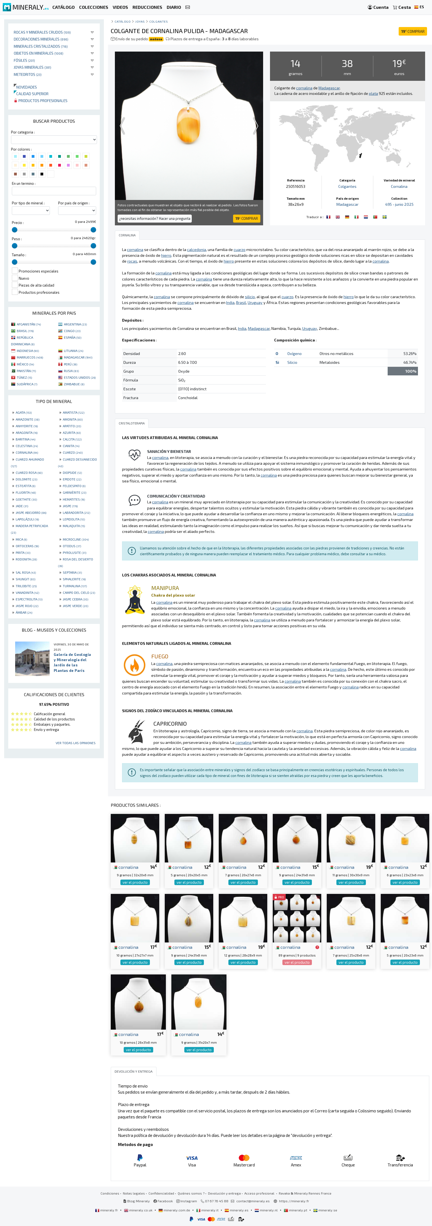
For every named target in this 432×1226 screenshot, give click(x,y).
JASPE (70, 506)
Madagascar (347, 204)
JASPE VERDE (75, 606)
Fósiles (24, 60)
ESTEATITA (25, 486)
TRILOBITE (26, 586)
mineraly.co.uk (138, 1210)
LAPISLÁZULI (27, 519)
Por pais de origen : (74, 203)
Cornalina (399, 186)
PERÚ (70, 364)
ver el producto (135, 882)
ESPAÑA (72, 337)
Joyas (140, 21)
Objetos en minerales (38, 53)
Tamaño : (19, 255)
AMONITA (73, 419)
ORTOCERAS (27, 546)
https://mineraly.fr (294, 1201)
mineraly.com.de (174, 1210)
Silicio (292, 362)
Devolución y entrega (224, 1193)
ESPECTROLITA (29, 599)
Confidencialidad (161, 1193)
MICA (21, 539)
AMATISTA (73, 412)
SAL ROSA (26, 572)
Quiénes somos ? (191, 1193)
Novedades (25, 87)
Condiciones (110, 1193)
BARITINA (25, 439)
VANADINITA (27, 592)
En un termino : (24, 183)
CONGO (72, 331)
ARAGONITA (26, 432)
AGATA (24, 412)
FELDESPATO (74, 486)
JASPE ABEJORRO (31, 512)
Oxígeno (294, 353)
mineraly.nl (267, 1210)
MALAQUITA (74, 526)
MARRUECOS (30, 357)
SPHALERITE (74, 579)
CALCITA (72, 439)
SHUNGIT (25, 579)
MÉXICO (25, 364)
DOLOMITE (26, 479)
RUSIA (71, 371)
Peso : (17, 239)
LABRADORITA (76, 512)
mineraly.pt (296, 1210)
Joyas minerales (32, 67)
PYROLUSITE (74, 552)
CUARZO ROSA (29, 472)
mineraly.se (325, 1210)
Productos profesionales (41, 100)
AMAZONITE (27, 419)
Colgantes (158, 21)
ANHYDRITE (27, 426)
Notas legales (134, 1193)
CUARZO (73, 452)
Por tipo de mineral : (28, 203)
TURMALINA (75, 586)
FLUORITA (26, 492)
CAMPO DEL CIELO (79, 592)
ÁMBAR (24, 612)
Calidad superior (31, 93)
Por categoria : (23, 132)
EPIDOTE (72, 479)
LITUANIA (73, 350)
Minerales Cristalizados (41, 46)
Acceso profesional (259, 1193)
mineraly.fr (107, 1210)
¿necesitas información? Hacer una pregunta (154, 218)
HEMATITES (74, 499)
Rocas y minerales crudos (42, 32)
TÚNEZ (24, 377)
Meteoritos (28, 74)
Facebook (163, 1201)
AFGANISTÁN (29, 324)
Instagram (186, 1201)
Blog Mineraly (136, 1201)
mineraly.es (237, 1210)
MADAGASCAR (78, 357)
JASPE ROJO (27, 606)
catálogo (123, 21)
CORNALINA (27, 452)
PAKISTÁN (26, 371)
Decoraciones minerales (41, 39)
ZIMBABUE (74, 384)
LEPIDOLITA (74, 519)
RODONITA (26, 559)
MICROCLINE (76, 539)
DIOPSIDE (72, 472)
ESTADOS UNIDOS (80, 377)
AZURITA (72, 432)
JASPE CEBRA (75, 599)
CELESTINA (27, 446)
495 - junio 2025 (399, 204)
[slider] (14, 230)
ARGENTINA (75, 324)
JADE (22, 506)
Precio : (18, 222)
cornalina (125, 867)
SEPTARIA (72, 572)
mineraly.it (207, 1210)
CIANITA (71, 446)
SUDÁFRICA (27, 384)
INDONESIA (28, 350)
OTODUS (72, 546)
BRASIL (25, 331)
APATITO (72, 426)
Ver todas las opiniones (76, 743)
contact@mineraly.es (253, 1201)
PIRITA (23, 552)
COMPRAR (413, 31)
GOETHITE (26, 499)
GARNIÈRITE (74, 492)
